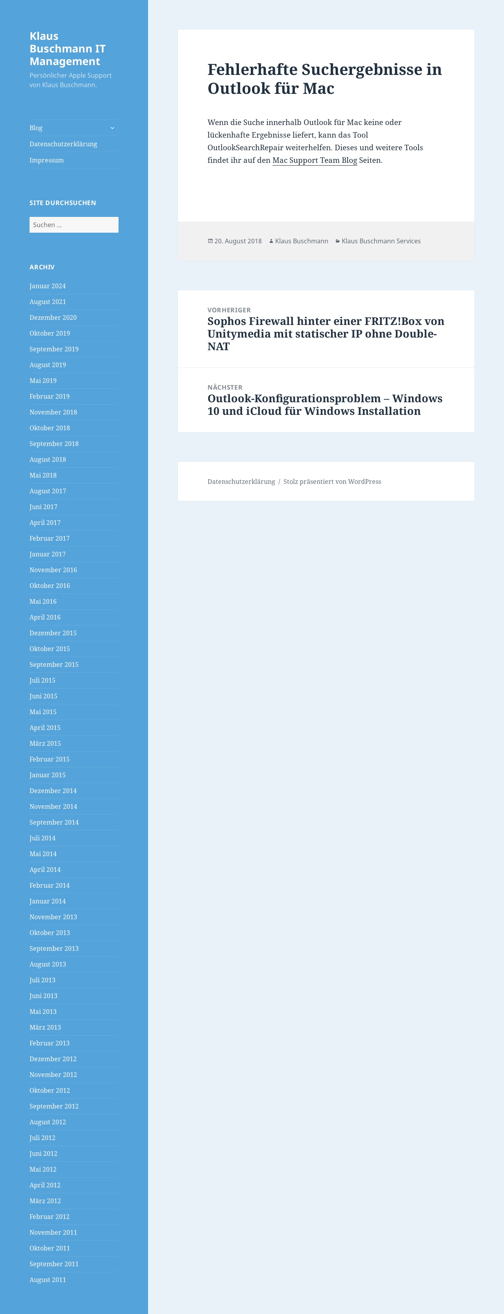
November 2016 (53, 570)
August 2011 (48, 1279)
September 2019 (54, 349)
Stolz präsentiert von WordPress (332, 481)
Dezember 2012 (53, 1059)
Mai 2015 (43, 711)
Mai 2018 (43, 475)
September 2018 (54, 443)
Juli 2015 (43, 680)
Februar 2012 (50, 1216)
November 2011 (53, 1232)
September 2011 (54, 1264)
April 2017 (45, 522)
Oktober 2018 (50, 428)
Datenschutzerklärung (63, 144)
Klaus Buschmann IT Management (68, 48)
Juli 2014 (43, 838)
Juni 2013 (43, 995)
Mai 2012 (43, 1169)
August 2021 (48, 301)
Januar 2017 (48, 554)
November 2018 (53, 412)
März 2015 (45, 743)
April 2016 (45, 617)
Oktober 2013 (50, 932)
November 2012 (53, 1074)
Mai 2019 (43, 380)
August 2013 (48, 964)
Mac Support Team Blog (314, 160)
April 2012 (45, 1185)
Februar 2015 (50, 759)
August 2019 (48, 364)
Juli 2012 (43, 1137)
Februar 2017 (50, 538)
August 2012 (48, 1122)
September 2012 (54, 1106)
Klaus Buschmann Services (381, 241)
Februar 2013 (50, 1043)
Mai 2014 (43, 853)
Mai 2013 (43, 1011)
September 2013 (54, 948)
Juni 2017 (43, 506)
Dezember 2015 (53, 633)
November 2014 (53, 806)
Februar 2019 (50, 396)
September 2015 (54, 664)
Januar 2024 (48, 286)
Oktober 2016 (50, 585)
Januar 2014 (48, 901)
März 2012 (45, 1200)
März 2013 (45, 1027)
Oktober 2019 (50, 333)
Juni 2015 (43, 696)
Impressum (47, 160)
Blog (36, 127)
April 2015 (45, 727)
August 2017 (48, 491)
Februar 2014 (50, 885)
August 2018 (48, 459)
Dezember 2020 (53, 317)
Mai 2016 (43, 601)
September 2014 (54, 822)
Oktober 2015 (50, 648)
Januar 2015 (48, 775)
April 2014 (45, 869)
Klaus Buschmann (301, 241)
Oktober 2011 (50, 1248)
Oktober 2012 (50, 1090)
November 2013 (53, 917)
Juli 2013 (43, 980)
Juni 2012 (43, 1153)
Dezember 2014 (53, 790)
